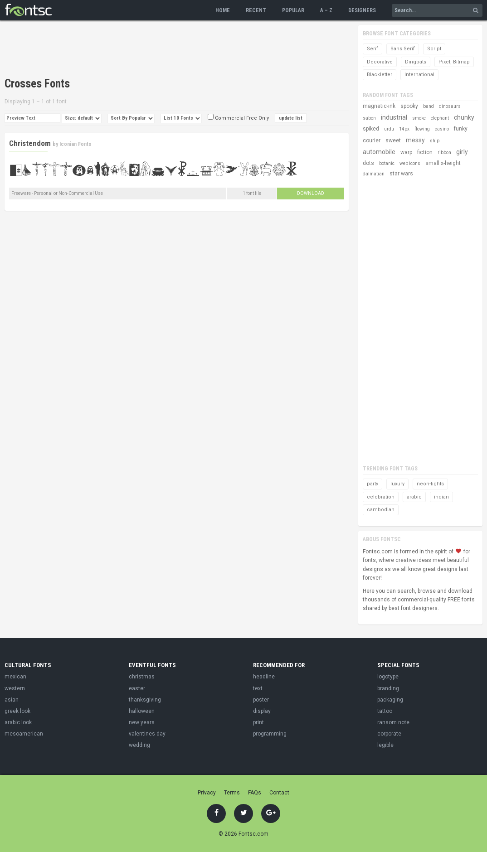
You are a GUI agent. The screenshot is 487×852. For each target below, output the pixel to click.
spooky (409, 106)
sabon (369, 118)
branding (388, 688)
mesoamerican (24, 734)
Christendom (30, 143)
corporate (389, 734)
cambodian (380, 510)
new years (142, 722)
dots (368, 163)
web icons (409, 163)
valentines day (147, 734)
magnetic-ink (379, 106)
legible (385, 745)
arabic (414, 497)
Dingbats (415, 62)
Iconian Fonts (75, 144)
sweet (393, 140)
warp (406, 152)
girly (462, 151)
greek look (17, 711)
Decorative (380, 62)
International (419, 74)
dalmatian (374, 173)
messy (415, 140)
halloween (142, 711)
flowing (422, 128)
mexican (15, 676)
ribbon (444, 152)
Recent (256, 10)
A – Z (326, 10)
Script (434, 49)
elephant (440, 118)
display (262, 711)
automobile (379, 151)
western (15, 688)
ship (434, 140)
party (372, 484)
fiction (425, 152)
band (428, 106)
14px (404, 128)
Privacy (207, 792)
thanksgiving (145, 700)
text (258, 688)
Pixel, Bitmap (454, 62)
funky (461, 129)
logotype (388, 676)
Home (222, 10)
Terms (232, 792)
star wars (401, 173)
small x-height (443, 163)
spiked (371, 129)
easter (137, 688)
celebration (380, 497)
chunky (464, 117)
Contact (279, 792)
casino (442, 128)
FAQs (254, 792)
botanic (386, 163)
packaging (390, 700)
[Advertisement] (170, 49)
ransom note (393, 722)
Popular (293, 10)
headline (264, 676)
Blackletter (379, 74)
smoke (419, 118)
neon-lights (430, 484)
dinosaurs (450, 106)
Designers (362, 10)
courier (371, 140)
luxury (397, 484)
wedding (139, 745)
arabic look (18, 722)
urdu (389, 128)
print (258, 722)
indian (441, 497)
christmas (142, 676)
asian (12, 700)
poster (261, 700)
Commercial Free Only (238, 118)
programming (270, 734)
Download (310, 193)
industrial (394, 117)
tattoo (384, 711)
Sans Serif (402, 49)
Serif (372, 49)
